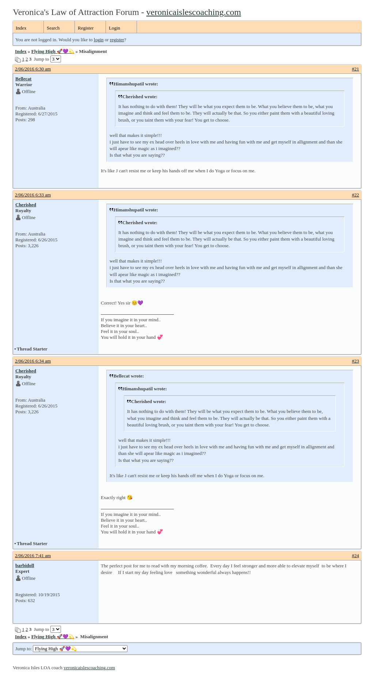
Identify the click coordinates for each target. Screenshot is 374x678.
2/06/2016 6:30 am (33, 69)
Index (21, 28)
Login (114, 28)
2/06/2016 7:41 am (33, 555)
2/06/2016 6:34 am (33, 361)
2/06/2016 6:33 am (33, 195)
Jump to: (71, 648)
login (99, 39)
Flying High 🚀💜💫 (52, 51)
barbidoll (24, 565)
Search (53, 28)
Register (86, 28)
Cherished (25, 204)
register (117, 39)
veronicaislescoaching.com (193, 12)
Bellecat (23, 78)
